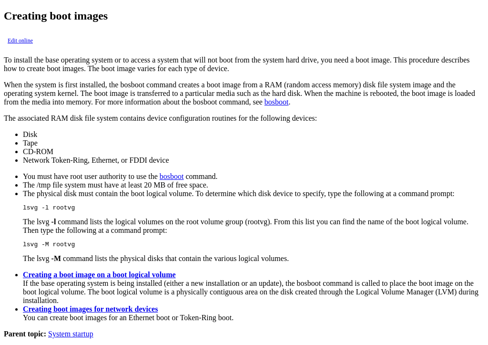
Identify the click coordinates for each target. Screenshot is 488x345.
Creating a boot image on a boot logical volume (99, 277)
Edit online (20, 40)
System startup (70, 337)
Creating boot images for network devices (90, 312)
